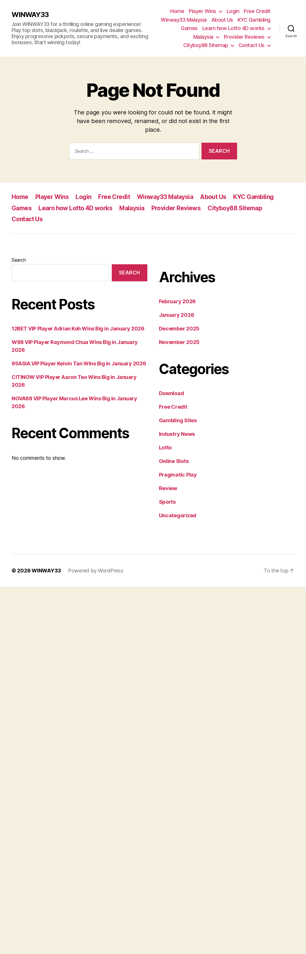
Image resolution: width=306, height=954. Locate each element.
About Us (222, 20)
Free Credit (257, 11)
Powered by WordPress (95, 571)
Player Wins (202, 11)
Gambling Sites (178, 420)
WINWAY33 (30, 14)
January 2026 (176, 315)
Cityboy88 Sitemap (205, 45)
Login (233, 11)
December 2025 (179, 329)
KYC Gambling (254, 20)
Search (19, 260)
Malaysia (203, 37)
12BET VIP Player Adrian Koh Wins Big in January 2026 (78, 329)
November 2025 (179, 342)
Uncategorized (178, 515)
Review (168, 488)
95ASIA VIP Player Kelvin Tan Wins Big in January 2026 (79, 363)
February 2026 (177, 301)
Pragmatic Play (178, 475)
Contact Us (252, 45)
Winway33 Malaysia (184, 20)
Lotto (165, 448)
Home (177, 11)
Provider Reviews (244, 37)
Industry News (177, 434)
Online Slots (174, 461)
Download (171, 393)
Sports (167, 502)
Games (189, 28)
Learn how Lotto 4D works (233, 28)
